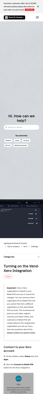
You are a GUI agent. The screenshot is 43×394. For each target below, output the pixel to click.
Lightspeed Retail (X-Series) (15, 243)
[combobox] (21, 127)
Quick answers (13, 246)
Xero (25, 246)
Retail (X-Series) (14, 17)
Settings (34, 246)
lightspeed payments (21, 145)
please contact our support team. (21, 333)
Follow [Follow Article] (8, 276)
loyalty (17, 140)
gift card (8, 145)
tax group (26, 140)
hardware (8, 140)
